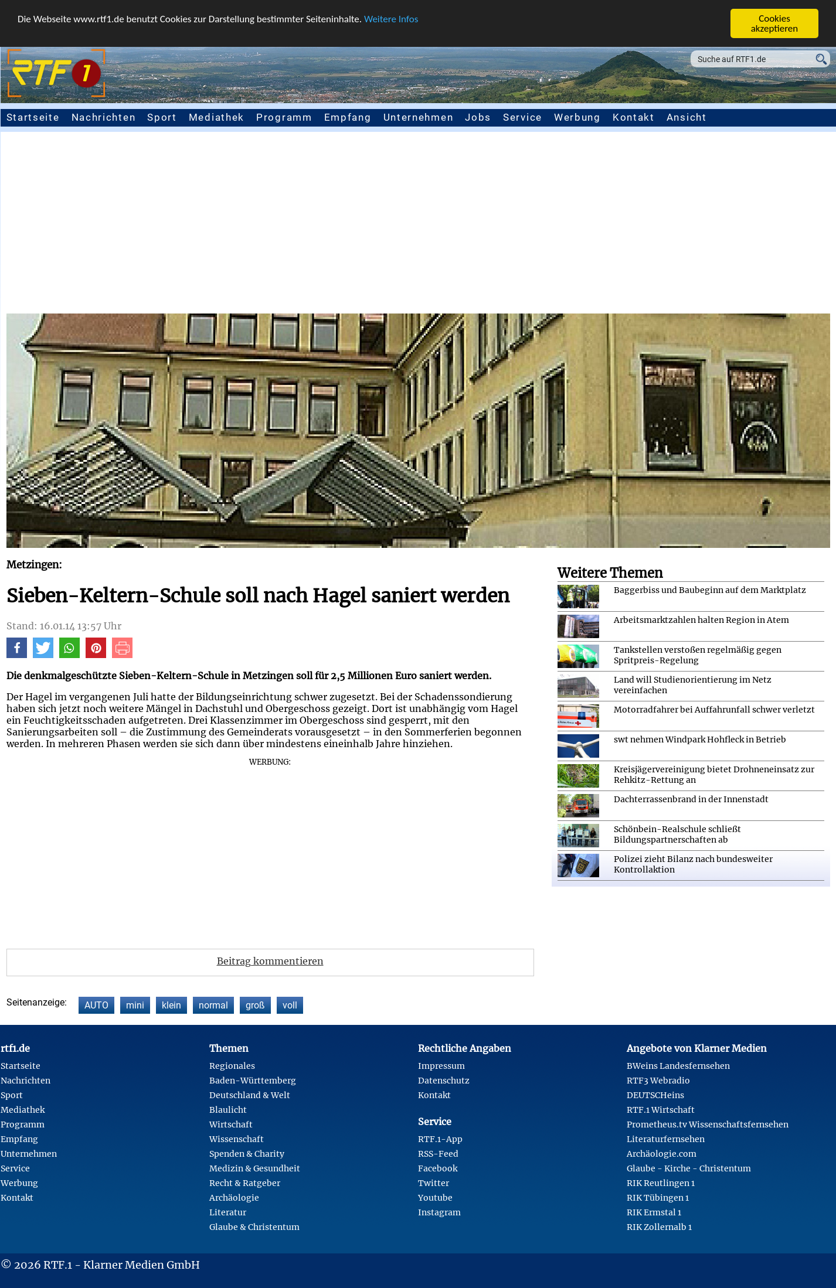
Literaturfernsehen (666, 1139)
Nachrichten (104, 117)
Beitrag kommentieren (270, 961)
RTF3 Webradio (658, 1080)
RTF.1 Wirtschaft (661, 1110)
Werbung (577, 117)
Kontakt (634, 117)
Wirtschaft (231, 1124)
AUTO (96, 1005)
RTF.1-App (440, 1139)
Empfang (348, 117)
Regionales (232, 1066)
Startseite (33, 117)
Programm (284, 117)
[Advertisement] (418, 226)
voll (290, 1005)
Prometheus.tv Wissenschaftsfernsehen (708, 1124)
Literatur (227, 1212)
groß (255, 1005)
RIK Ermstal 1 (654, 1212)
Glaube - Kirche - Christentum (689, 1168)
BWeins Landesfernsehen (678, 1066)
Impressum (441, 1066)
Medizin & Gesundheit (254, 1168)
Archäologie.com (661, 1154)
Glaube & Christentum (254, 1227)
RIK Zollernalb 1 (659, 1227)
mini (135, 1005)
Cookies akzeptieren (774, 23)
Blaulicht (228, 1110)
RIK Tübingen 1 (658, 1197)
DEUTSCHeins (655, 1095)
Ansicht (687, 117)
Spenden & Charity (246, 1154)
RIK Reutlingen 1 (661, 1183)
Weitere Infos (391, 19)
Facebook (437, 1168)
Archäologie (234, 1197)
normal (213, 1005)
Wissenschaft (236, 1139)
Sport (162, 117)
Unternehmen (418, 117)
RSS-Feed (438, 1154)
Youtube (435, 1197)
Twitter (433, 1183)
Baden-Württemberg (252, 1080)
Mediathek (216, 117)
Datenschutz (444, 1080)
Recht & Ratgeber (244, 1183)
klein (171, 1005)
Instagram (439, 1212)
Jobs (478, 117)
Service (522, 117)
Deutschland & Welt (249, 1095)
